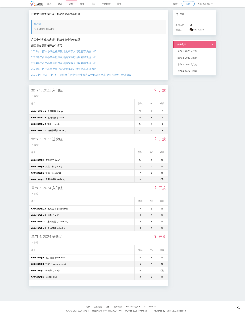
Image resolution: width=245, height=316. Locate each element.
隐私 (108, 306)
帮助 (180, 14)
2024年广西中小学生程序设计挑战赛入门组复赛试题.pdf (63, 63)
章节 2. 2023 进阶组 (188, 57)
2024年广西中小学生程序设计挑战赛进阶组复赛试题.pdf (63, 69)
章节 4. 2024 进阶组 (188, 71)
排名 (119, 3)
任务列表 (181, 44)
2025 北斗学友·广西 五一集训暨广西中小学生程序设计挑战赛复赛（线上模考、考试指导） (82, 75)
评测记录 (106, 3)
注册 (188, 3)
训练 (71, 3)
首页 (49, 3)
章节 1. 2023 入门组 (188, 51)
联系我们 (98, 306)
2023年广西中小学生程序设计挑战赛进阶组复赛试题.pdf (63, 57)
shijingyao (198, 29)
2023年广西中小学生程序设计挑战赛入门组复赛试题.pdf (63, 51)
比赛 (82, 3)
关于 (88, 306)
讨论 (93, 3)
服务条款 (118, 306)
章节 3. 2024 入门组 (188, 64)
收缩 (35, 96)
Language (205, 3)
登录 (175, 3)
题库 (60, 3)
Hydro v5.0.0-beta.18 (176, 310)
